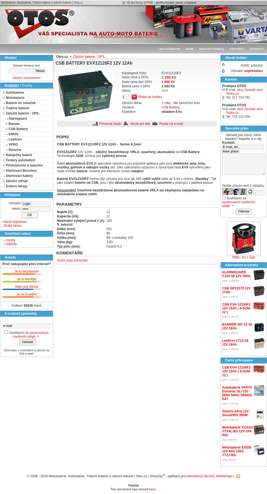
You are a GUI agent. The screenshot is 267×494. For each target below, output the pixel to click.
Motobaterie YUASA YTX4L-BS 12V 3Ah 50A (237, 431)
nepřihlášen (253, 71)
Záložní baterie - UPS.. (23, 113)
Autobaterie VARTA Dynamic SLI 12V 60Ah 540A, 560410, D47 (237, 393)
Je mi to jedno (26, 294)
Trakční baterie (17, 108)
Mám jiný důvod (26, 287)
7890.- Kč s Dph (243, 257)
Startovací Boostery (21, 171)
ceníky (10, 240)
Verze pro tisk (140, 124)
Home (190, 48)
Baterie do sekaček (21, 103)
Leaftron (15, 139)
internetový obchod (200, 476)
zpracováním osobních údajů (31, 334)
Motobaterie (15, 98)
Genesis (14, 150)
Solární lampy (16, 186)
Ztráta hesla (12, 226)
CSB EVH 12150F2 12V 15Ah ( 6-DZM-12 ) (236, 308)
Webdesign (224, 476)
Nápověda (236, 48)
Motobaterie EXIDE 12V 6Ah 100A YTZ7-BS (236, 451)
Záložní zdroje (17, 181)
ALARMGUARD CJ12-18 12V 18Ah (236, 274)
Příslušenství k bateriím (24, 165)
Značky (27, 85)
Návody (11, 244)
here (152, 489)
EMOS (13, 134)
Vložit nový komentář (72, 260)
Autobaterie (15, 92)
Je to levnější (26, 279)
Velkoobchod (169, 48)
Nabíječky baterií (19, 155)
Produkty (12, 85)
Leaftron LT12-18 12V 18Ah (235, 342)
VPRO (13, 145)
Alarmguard (17, 118)
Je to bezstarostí (27, 271)
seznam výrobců (211, 48)
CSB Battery (18, 129)
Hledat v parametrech (26, 77)
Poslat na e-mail (171, 124)
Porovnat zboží (110, 124)
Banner (14, 124)
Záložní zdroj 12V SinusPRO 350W (235, 413)
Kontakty (257, 48)
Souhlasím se (19, 333)
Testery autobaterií (20, 160)
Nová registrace (15, 222)
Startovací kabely (19, 176)
